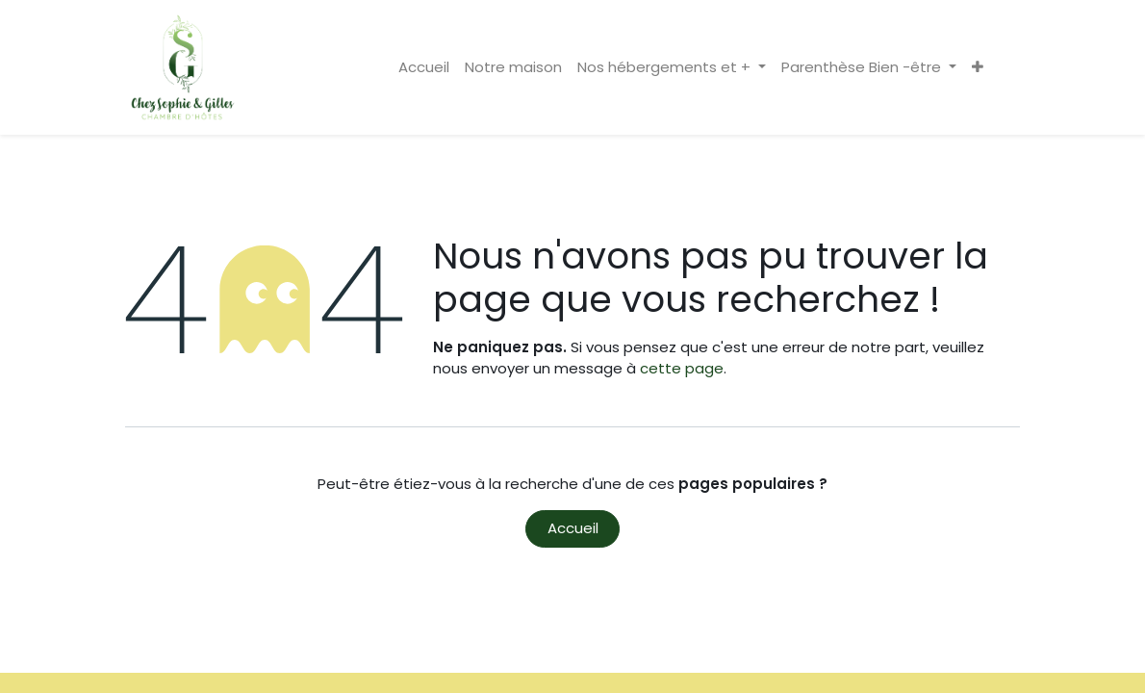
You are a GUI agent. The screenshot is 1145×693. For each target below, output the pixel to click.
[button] (977, 68)
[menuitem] (424, 68)
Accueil (572, 528)
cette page (682, 368)
